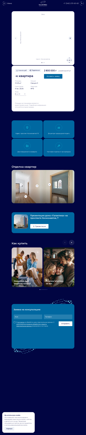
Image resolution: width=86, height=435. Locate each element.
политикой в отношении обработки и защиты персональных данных (31, 325)
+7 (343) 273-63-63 (71, 3)
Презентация (39, 226)
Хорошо (9, 429)
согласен (21, 322)
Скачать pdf (21, 70)
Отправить (65, 324)
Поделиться (34, 70)
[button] (70, 38)
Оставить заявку (53, 76)
